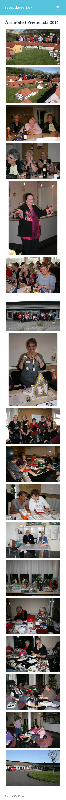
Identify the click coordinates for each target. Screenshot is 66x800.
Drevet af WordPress (14, 796)
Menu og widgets (58, 10)
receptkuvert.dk (19, 7)
